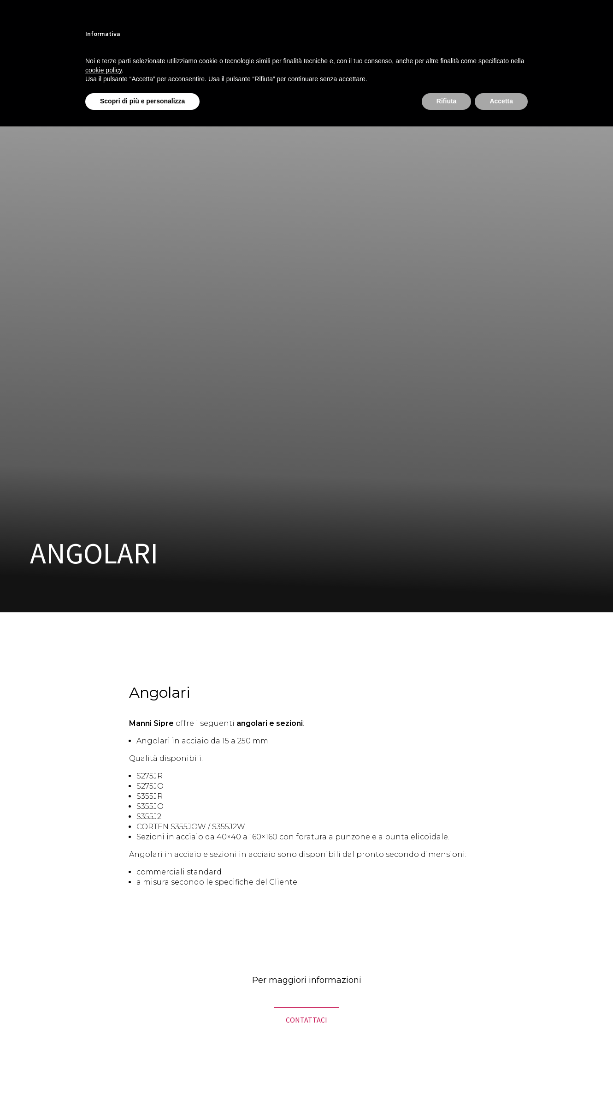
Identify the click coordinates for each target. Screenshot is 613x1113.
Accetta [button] (501, 101)
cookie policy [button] (103, 70)
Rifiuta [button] (446, 101)
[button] (306, 1019)
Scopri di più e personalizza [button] (142, 101)
